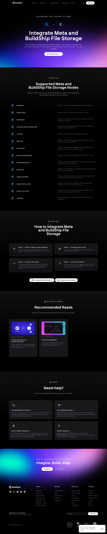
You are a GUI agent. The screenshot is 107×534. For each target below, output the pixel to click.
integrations (43, 16)
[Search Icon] (84, 3)
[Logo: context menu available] (17, 3)
